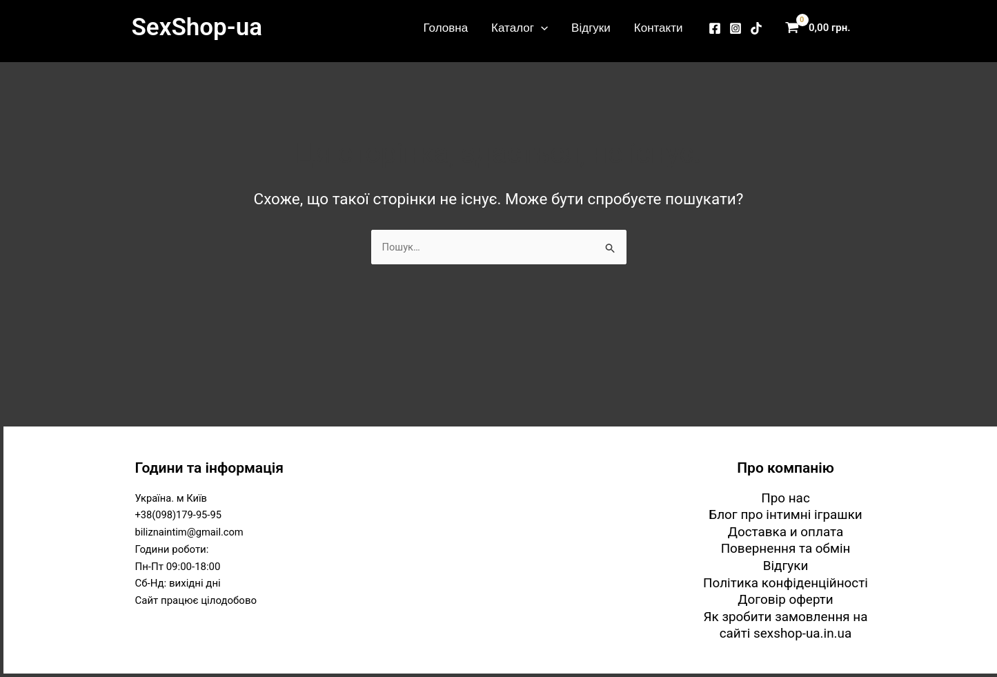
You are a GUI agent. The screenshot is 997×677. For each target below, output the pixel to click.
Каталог (519, 27)
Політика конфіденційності (785, 582)
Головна (446, 28)
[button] (541, 27)
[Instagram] (735, 28)
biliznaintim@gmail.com (190, 531)
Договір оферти (785, 599)
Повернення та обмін (785, 548)
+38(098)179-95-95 (179, 514)
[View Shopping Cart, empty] (821, 28)
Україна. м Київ (172, 497)
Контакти (658, 28)
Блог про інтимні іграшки (786, 514)
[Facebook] (715, 28)
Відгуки (591, 28)
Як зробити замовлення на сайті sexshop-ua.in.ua (786, 625)
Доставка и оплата (785, 531)
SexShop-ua (197, 27)
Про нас (785, 496)
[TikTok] (756, 28)
